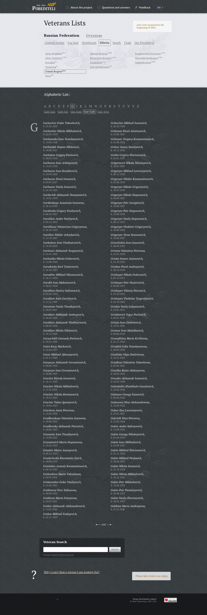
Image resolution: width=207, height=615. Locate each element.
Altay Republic (53, 53)
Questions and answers (113, 7)
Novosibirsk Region (146, 58)
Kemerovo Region (100, 58)
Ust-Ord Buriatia (99, 67)
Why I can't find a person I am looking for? (71, 572)
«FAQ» (165, 576)
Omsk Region (143, 62)
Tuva (48, 76)
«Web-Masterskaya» (139, 601)
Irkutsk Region (99, 53)
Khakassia (96, 62)
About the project (79, 7)
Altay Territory (54, 58)
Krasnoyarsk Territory (148, 53)
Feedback (143, 7)
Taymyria (50, 67)
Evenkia (50, 62)
